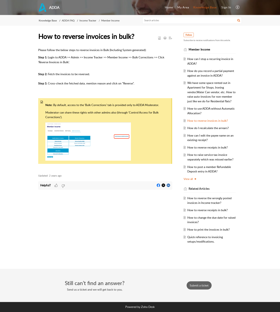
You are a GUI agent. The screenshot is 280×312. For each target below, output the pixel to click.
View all (190, 179)
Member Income (110, 20)
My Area (183, 7)
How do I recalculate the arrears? (208, 128)
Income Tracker (87, 20)
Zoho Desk (148, 307)
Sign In (226, 7)
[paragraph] (105, 109)
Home (169, 7)
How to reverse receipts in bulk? (207, 147)
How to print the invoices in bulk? (208, 230)
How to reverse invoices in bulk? (207, 121)
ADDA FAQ (68, 20)
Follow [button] (189, 34)
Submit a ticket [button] (199, 285)
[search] (192, 20)
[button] (238, 7)
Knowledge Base (205, 7)
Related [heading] (199, 189)
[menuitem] (169, 7)
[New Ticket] (199, 285)
